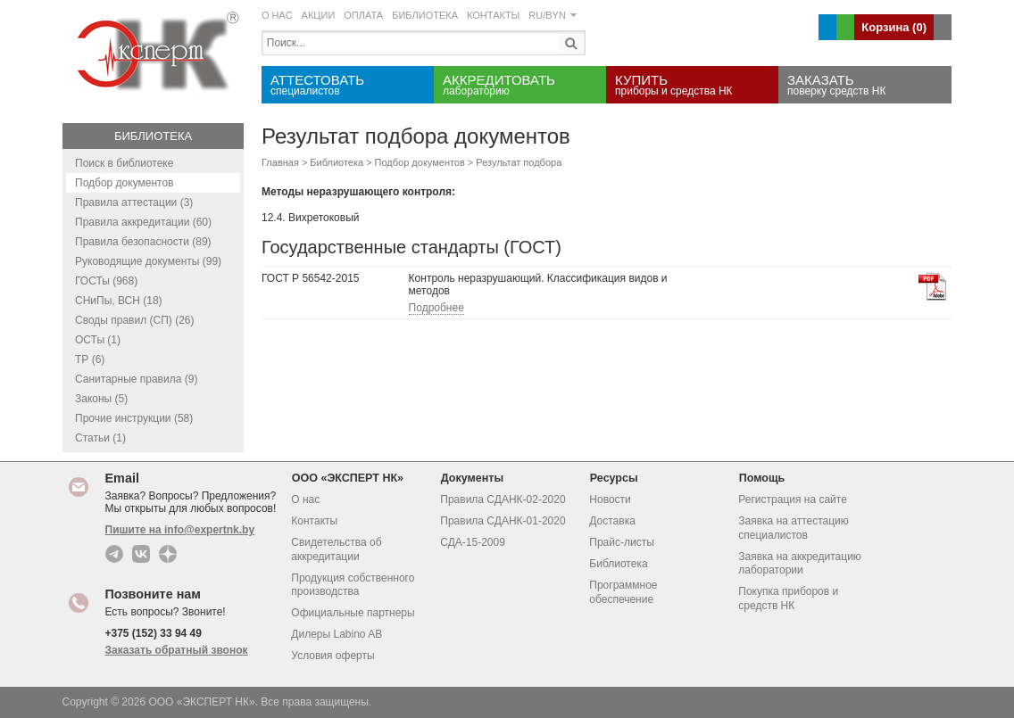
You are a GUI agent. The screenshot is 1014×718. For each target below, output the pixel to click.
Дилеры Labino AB (336, 634)
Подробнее (436, 307)
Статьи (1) (100, 438)
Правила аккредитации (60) (143, 222)
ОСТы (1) (98, 340)
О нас (305, 499)
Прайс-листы (621, 542)
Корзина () (894, 27)
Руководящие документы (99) (148, 261)
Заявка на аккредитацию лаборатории (799, 563)
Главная (280, 162)
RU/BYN (552, 15)
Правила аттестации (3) (134, 202)
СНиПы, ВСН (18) (118, 300)
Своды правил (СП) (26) (135, 320)
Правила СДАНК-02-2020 (502, 499)
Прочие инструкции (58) (134, 418)
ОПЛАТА (363, 15)
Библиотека (153, 136)
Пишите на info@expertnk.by (180, 530)
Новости (609, 499)
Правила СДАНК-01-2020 (502, 521)
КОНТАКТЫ (493, 15)
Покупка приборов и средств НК (788, 598)
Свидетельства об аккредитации (336, 549)
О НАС (277, 15)
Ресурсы (619, 477)
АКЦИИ (319, 15)
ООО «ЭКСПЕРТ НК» (353, 477)
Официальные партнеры (352, 613)
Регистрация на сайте (792, 499)
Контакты (314, 521)
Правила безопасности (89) (143, 241)
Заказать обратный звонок (176, 650)
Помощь (767, 477)
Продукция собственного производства (352, 585)
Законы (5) (101, 398)
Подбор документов (124, 183)
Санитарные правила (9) (136, 379)
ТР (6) (89, 359)
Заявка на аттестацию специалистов (793, 528)
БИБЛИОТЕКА (425, 15)
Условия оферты (332, 655)
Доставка (612, 521)
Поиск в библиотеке (124, 163)
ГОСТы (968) (106, 281)
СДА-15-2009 (472, 542)
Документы (477, 477)
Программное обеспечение (623, 592)
